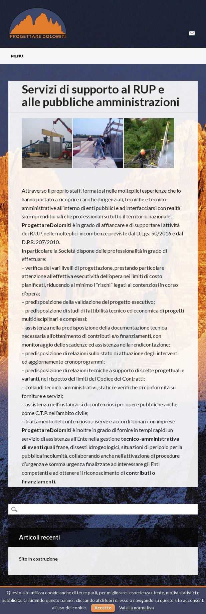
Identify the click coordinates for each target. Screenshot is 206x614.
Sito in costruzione (38, 559)
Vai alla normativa (136, 607)
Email (192, 33)
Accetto (103, 607)
